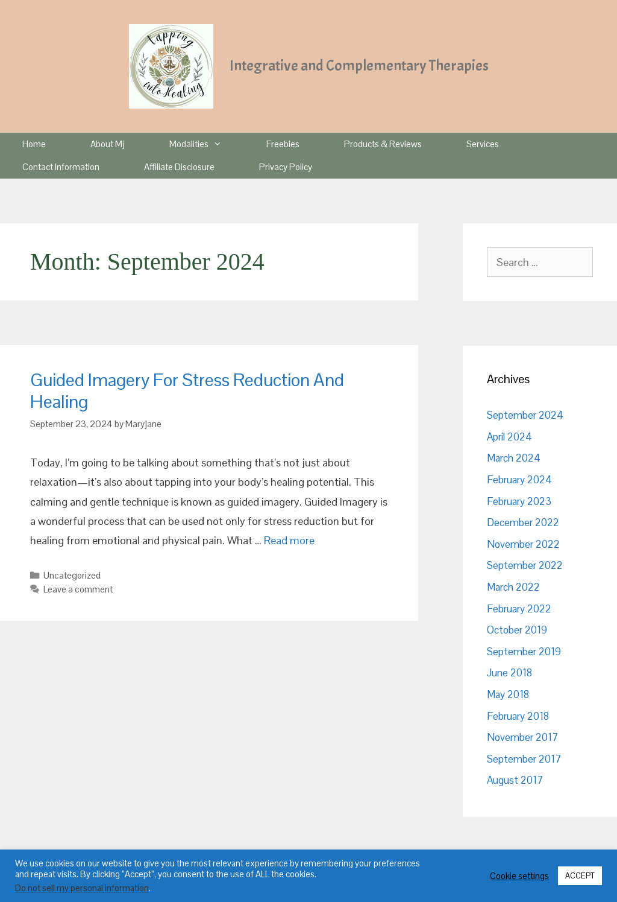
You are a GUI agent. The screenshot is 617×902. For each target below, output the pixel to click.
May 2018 (508, 694)
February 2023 (519, 501)
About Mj (107, 144)
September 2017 (524, 759)
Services (482, 144)
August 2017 (515, 780)
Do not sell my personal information (82, 888)
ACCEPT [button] (580, 876)
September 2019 (524, 651)
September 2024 (525, 415)
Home (34, 144)
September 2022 (525, 565)
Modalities (206, 144)
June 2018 (509, 672)
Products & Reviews (383, 144)
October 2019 (517, 630)
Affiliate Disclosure (179, 167)
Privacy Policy (285, 167)
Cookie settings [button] (519, 876)
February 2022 (519, 608)
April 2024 (509, 436)
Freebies (282, 144)
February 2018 (518, 716)
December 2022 (523, 522)
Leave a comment (78, 589)
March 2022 (513, 587)
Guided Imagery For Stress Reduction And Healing (187, 390)
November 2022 (523, 544)
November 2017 (522, 737)
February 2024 (519, 479)
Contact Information (60, 167)
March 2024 (513, 458)
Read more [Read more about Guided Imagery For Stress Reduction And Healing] (289, 540)
